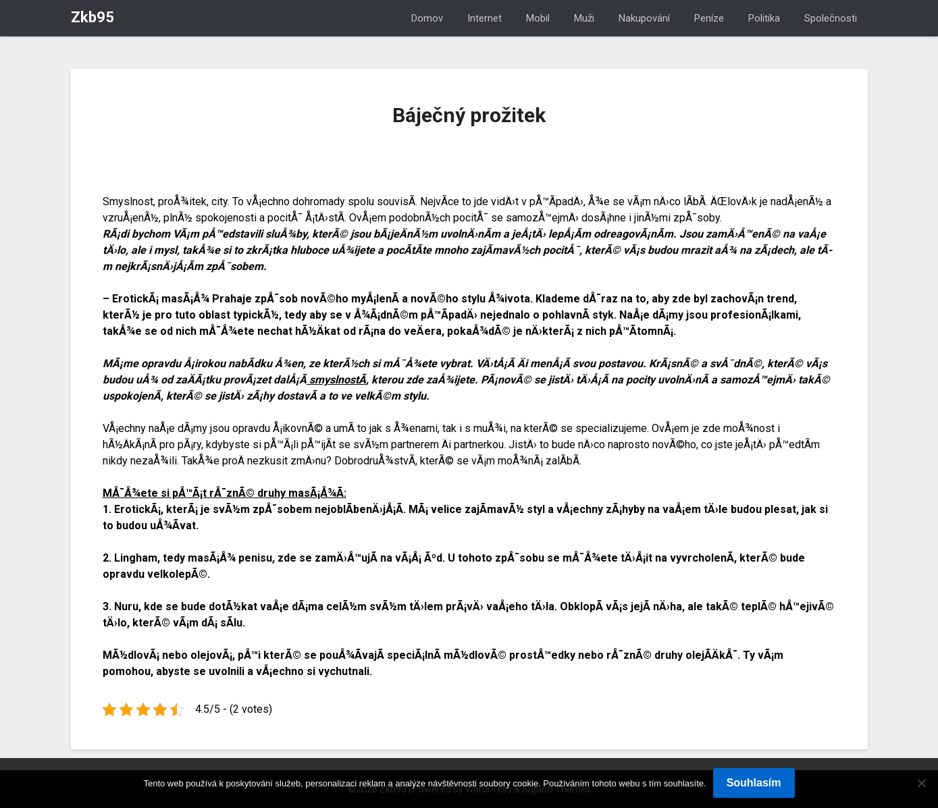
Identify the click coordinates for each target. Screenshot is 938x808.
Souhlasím (754, 782)
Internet (484, 18)
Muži (584, 18)
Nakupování (644, 18)
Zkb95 (92, 17)
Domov (427, 18)
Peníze (709, 18)
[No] (921, 783)
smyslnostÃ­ (336, 379)
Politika (764, 18)
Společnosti (830, 18)
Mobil (538, 18)
